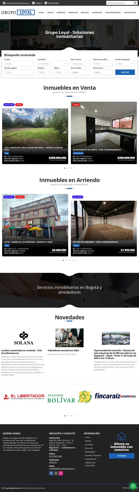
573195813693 (53, 3)
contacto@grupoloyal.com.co (17, 3)
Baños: (56, 68)
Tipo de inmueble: (100, 59)
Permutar (73, 12)
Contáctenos (130, 12)
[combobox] (19, 63)
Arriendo (61, 12)
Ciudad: (7, 59)
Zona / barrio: (76, 59)
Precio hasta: (98, 68)
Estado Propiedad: (122, 59)
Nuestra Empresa (113, 12)
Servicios (85, 12)
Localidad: (42, 59)
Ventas (50, 12)
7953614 (38, 3)
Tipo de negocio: (10, 68)
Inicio (41, 12)
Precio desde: (76, 68)
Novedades (97, 12)
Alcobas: (41, 68)
